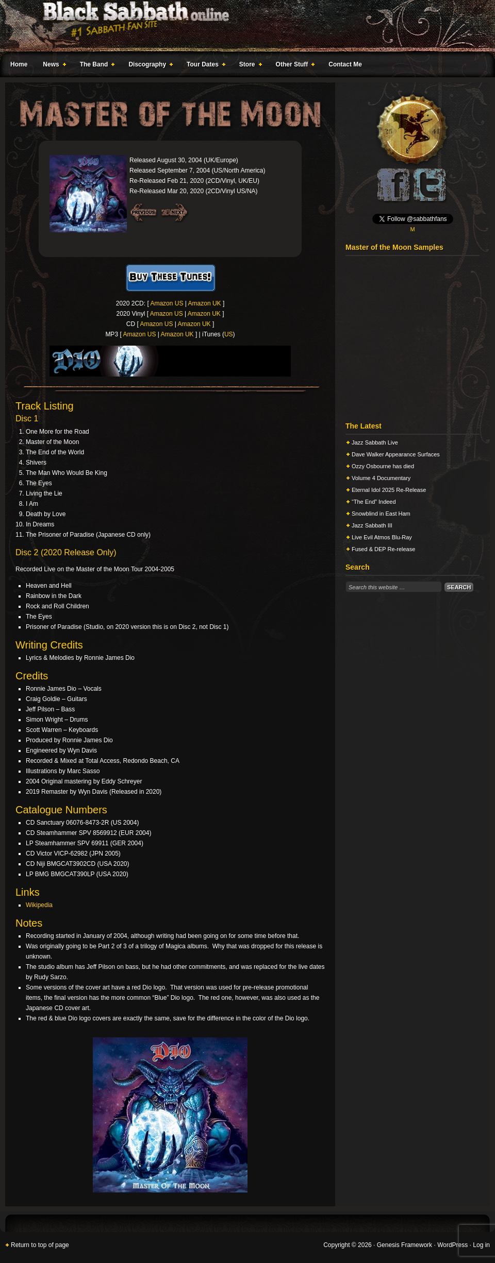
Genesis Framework (404, 1245)
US (228, 334)
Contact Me (345, 64)
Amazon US (166, 303)
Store (248, 66)
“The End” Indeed (374, 502)
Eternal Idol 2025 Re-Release (389, 490)
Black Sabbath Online (242, 26)
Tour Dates (204, 66)
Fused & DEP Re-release (383, 549)
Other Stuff (293, 66)
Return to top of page (40, 1245)
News (52, 66)
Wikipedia (39, 905)
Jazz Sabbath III (372, 525)
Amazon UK (204, 303)
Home (18, 64)
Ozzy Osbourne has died (383, 466)
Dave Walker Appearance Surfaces (396, 454)
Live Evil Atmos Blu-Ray (382, 537)
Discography (148, 66)
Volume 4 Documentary (381, 478)
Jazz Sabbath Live (375, 442)
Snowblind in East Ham (381, 513)
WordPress (452, 1245)
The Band (95, 66)
